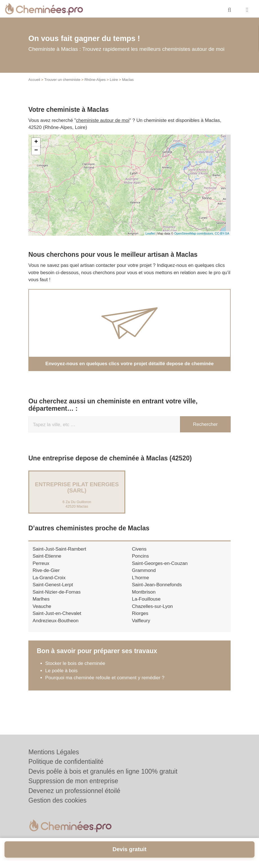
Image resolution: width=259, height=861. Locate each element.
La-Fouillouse (146, 599)
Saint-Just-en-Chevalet (57, 613)
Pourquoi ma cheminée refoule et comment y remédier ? (105, 677)
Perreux (41, 563)
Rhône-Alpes (95, 80)
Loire (114, 80)
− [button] (36, 150)
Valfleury (141, 620)
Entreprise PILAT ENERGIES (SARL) (77, 487)
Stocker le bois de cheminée (75, 663)
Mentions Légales (53, 752)
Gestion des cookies (57, 800)
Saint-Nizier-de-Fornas (57, 592)
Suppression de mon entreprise (73, 781)
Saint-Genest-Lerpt (53, 584)
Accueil (34, 80)
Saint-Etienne (47, 556)
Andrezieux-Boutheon (56, 620)
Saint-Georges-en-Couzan (160, 563)
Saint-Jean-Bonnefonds (157, 584)
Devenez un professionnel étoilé (74, 790)
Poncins (140, 556)
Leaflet (150, 233)
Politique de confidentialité (65, 761)
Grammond (144, 570)
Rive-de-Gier (46, 570)
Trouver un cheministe (62, 80)
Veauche (42, 606)
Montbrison (144, 592)
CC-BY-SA (222, 233)
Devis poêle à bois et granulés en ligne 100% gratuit (103, 771)
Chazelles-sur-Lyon (152, 606)
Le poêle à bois (61, 670)
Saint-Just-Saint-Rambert (59, 549)
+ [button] (36, 142)
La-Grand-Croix (49, 577)
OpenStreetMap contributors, (194, 233)
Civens (139, 549)
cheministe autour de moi (103, 120)
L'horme (140, 577)
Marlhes (41, 599)
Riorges (140, 613)
